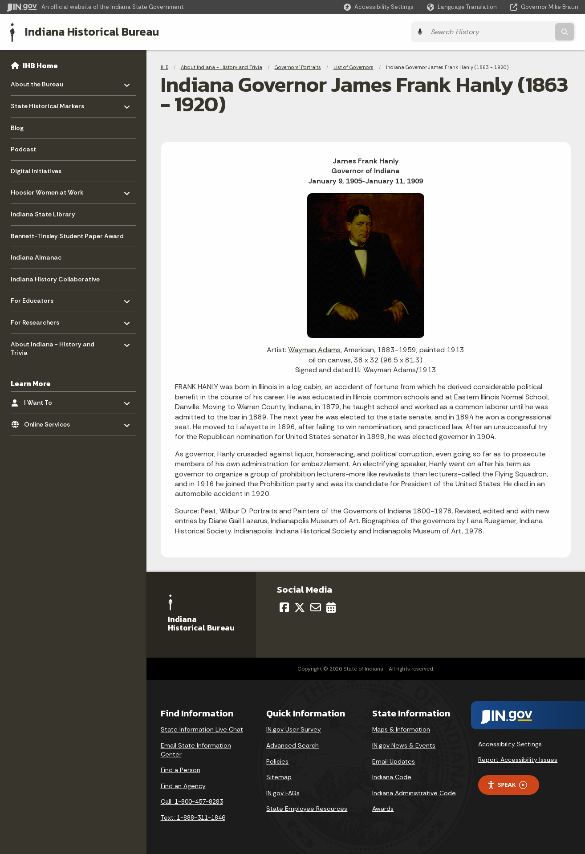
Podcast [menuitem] (23, 149)
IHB (164, 67)
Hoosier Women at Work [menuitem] (47, 190)
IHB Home (40, 65)
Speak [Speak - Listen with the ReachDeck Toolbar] (507, 784)
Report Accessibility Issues (517, 759)
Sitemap (279, 777)
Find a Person (180, 770)
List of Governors (353, 67)
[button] (379, 7)
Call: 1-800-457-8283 (192, 801)
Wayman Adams (314, 349)
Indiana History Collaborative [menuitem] (55, 279)
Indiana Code (391, 777)
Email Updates (393, 761)
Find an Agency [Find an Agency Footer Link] (183, 785)
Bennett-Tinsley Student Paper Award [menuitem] (67, 236)
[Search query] (508, 32)
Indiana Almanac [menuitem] (36, 257)
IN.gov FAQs (283, 793)
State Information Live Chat (202, 729)
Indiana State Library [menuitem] (43, 214)
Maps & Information (401, 729)
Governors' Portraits (298, 67)
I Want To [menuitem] (50, 400)
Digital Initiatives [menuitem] (36, 171)
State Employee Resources (306, 809)
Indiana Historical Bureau (90, 31)
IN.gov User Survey (293, 729)
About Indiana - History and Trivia (221, 67)
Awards (383, 809)
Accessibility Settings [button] (510, 744)
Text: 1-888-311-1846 (193, 817)
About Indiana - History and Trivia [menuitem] (52, 345)
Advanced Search (292, 745)
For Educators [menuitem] (37, 298)
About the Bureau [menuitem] (37, 82)
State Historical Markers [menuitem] (47, 104)
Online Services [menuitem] (50, 421)
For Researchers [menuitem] (37, 320)
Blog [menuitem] (17, 127)
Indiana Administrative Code (414, 793)
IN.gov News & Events (403, 745)
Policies (277, 761)
